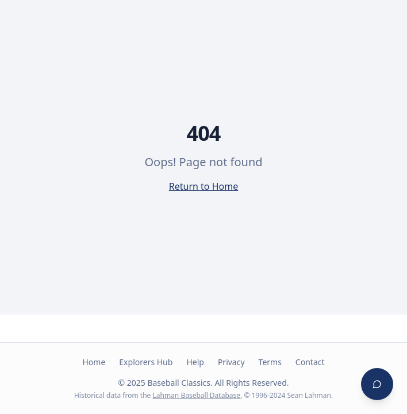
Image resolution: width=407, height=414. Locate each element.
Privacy (231, 361)
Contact (310, 361)
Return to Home (203, 186)
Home (93, 361)
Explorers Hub (145, 361)
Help (195, 361)
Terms (270, 361)
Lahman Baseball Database (196, 395)
